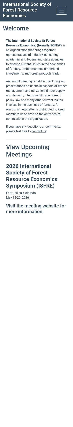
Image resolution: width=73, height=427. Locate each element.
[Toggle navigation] (61, 11)
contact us (39, 131)
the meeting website (38, 206)
